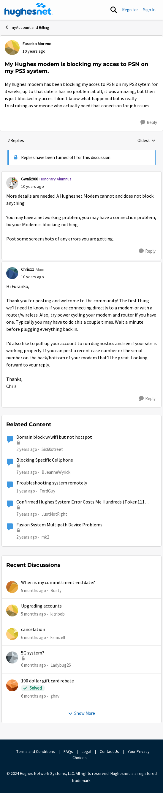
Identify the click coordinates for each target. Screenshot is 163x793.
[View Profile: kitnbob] (12, 610)
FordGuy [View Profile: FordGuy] (47, 491)
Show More (81, 713)
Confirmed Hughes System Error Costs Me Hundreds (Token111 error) (80, 502)
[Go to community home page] (28, 10)
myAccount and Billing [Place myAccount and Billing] (26, 27)
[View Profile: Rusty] (12, 587)
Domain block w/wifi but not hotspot (54, 437)
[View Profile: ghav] (12, 685)
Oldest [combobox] (146, 141)
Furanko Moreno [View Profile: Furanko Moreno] (37, 43)
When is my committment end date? (58, 583)
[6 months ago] (33, 637)
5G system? (32, 653)
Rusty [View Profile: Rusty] (55, 590)
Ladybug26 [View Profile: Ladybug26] (60, 665)
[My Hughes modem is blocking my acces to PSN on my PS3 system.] (32, 186)
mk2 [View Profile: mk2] (45, 537)
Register (130, 9)
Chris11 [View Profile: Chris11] (27, 269)
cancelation (33, 629)
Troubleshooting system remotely (51, 483)
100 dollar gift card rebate (47, 681)
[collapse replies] (81, 174)
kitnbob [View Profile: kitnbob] (57, 614)
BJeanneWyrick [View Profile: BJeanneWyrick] (56, 472)
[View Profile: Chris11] (12, 273)
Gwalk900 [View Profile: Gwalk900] (29, 179)
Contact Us (109, 751)
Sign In (149, 9)
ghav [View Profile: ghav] (54, 696)
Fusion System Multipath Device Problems (59, 525)
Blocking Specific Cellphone (44, 460)
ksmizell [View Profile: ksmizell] (57, 637)
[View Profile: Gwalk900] (12, 183)
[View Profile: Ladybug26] (12, 657)
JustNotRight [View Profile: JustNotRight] (54, 514)
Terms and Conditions (35, 751)
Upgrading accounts (41, 606)
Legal (86, 751)
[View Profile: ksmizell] (12, 634)
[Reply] (148, 122)
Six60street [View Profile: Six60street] (52, 449)
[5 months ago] (33, 590)
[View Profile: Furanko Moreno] (12, 47)
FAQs (68, 751)
